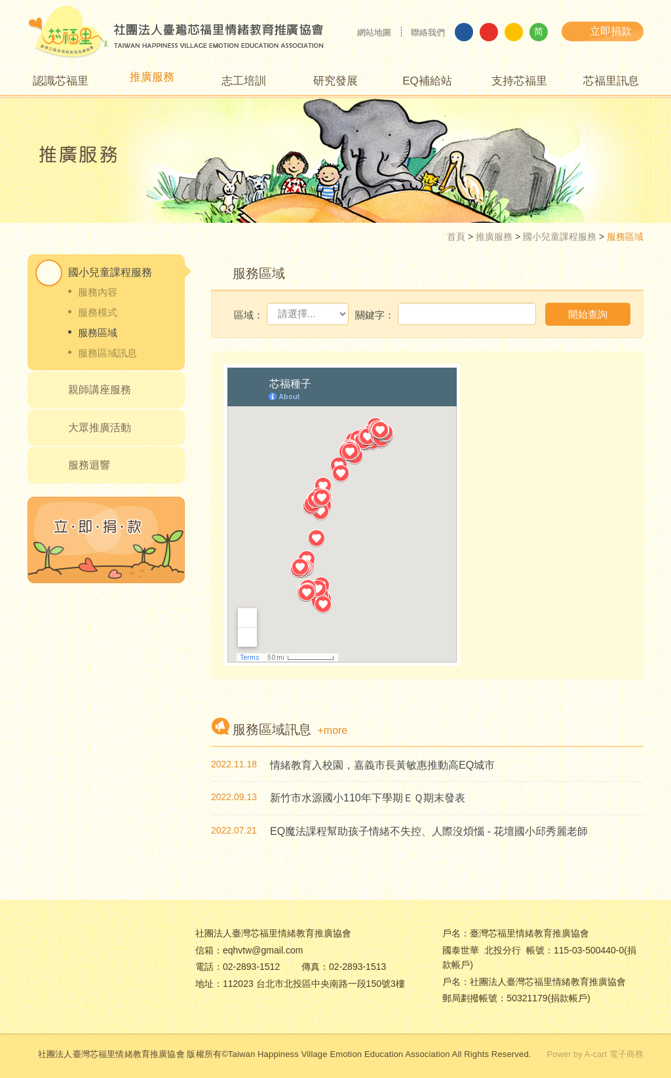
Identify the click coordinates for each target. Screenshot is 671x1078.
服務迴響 (89, 465)
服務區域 (97, 332)
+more (332, 730)
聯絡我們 (428, 32)
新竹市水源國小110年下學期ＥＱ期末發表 (367, 797)
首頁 (456, 236)
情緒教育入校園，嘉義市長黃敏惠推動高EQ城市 (382, 765)
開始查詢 (587, 314)
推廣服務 (494, 236)
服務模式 (97, 312)
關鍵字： (374, 314)
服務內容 (97, 292)
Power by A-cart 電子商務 (595, 1054)
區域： (248, 314)
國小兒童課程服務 (559, 236)
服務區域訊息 (107, 352)
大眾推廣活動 (99, 427)
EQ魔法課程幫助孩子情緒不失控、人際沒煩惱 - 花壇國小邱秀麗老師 (429, 831)
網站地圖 (374, 32)
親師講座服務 (99, 389)
